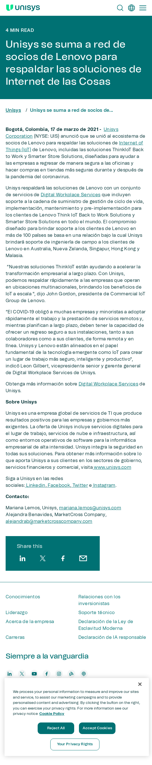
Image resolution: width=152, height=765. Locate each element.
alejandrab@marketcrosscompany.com (49, 521)
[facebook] (63, 558)
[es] (131, 7)
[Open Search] (120, 7)
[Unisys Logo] (23, 8)
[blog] (71, 674)
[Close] (140, 684)
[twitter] (42, 558)
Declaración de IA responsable (112, 637)
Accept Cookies (97, 728)
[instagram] (59, 674)
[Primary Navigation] (142, 7)
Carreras (15, 637)
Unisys (13, 110)
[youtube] (34, 674)
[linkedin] (22, 558)
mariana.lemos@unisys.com (90, 508)
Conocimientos (23, 597)
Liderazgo (17, 612)
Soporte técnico (96, 612)
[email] (83, 558)
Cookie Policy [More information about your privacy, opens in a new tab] (51, 714)
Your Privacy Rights (75, 744)
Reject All (56, 728)
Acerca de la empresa (30, 621)
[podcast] (84, 674)
